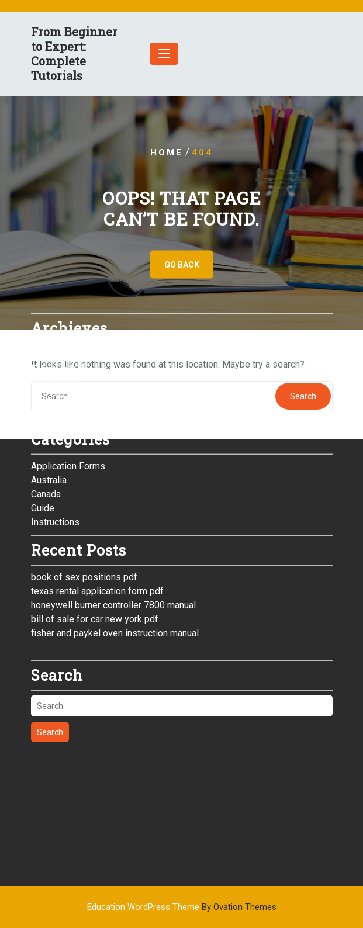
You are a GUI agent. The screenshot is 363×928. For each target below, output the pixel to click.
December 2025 (64, 337)
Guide (42, 448)
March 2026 (55, 295)
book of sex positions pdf (84, 517)
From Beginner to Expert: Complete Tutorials (74, 53)
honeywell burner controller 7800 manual (113, 545)
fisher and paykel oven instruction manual (115, 573)
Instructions (55, 462)
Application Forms (68, 406)
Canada (46, 434)
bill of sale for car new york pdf (94, 559)
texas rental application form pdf (97, 531)
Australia (49, 420)
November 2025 (64, 351)
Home (166, 152)
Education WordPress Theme (181, 907)
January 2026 (58, 323)
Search (50, 672)
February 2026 (60, 309)
